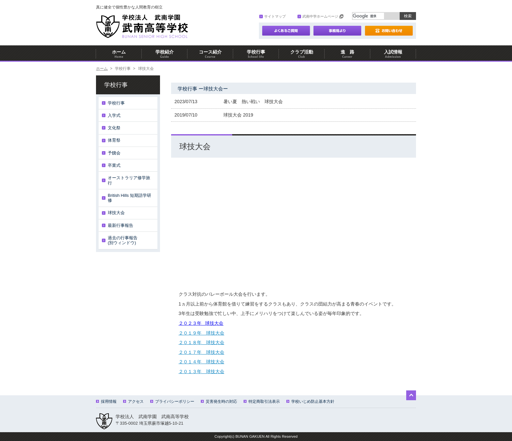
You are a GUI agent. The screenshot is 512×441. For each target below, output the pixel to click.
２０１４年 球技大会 (201, 361)
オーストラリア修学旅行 (129, 180)
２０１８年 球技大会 (201, 342)
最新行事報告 (120, 225)
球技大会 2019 (238, 115)
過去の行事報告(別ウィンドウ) (122, 240)
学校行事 (256, 54)
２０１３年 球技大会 (201, 371)
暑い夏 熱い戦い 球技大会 (253, 101)
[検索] (368, 16)
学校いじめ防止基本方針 (310, 401)
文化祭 (114, 127)
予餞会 (114, 152)
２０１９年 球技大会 (201, 333)
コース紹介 (210, 54)
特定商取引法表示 (262, 401)
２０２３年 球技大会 (201, 323)
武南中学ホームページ (317, 16)
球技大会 (116, 212)
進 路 (347, 54)
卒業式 (114, 165)
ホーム (119, 54)
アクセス (133, 401)
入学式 (114, 115)
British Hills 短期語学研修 (129, 198)
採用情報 (106, 401)
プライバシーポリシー (172, 401)
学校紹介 (164, 54)
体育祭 (114, 140)
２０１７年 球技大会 (201, 352)
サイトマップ (272, 16)
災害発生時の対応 (219, 401)
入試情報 (393, 54)
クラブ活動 (302, 54)
